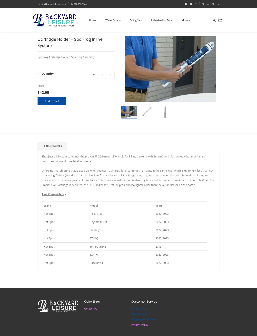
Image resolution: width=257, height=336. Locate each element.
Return (135, 314)
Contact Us (90, 308)
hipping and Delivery (145, 319)
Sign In (205, 4)
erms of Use (139, 308)
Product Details (52, 146)
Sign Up (215, 4)
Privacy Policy (139, 325)
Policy (143, 314)
